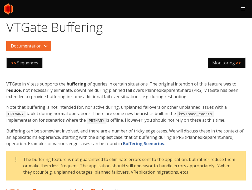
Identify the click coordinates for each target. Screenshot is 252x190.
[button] (243, 9)
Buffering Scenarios (143, 143)
